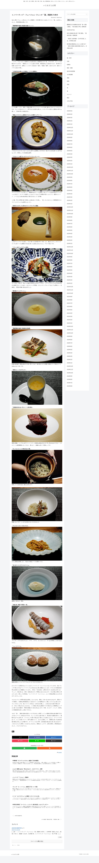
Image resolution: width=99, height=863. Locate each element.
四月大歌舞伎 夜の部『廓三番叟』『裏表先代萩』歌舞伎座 (77, 34)
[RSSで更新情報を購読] (38, 748)
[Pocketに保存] (20, 740)
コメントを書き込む (37, 848)
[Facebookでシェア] (37, 737)
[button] (54, 740)
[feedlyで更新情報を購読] (35, 748)
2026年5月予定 (71, 30)
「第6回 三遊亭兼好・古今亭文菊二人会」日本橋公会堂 (76, 39)
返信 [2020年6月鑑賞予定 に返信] (60, 844)
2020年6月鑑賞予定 (17, 835)
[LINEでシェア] (37, 740)
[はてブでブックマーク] (54, 737)
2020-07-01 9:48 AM (16, 836)
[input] (77, 14)
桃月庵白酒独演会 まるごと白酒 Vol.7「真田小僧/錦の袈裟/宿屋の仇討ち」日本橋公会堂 (77, 46)
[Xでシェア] (20, 737)
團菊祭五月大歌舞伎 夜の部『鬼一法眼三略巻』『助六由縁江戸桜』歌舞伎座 (77, 25)
